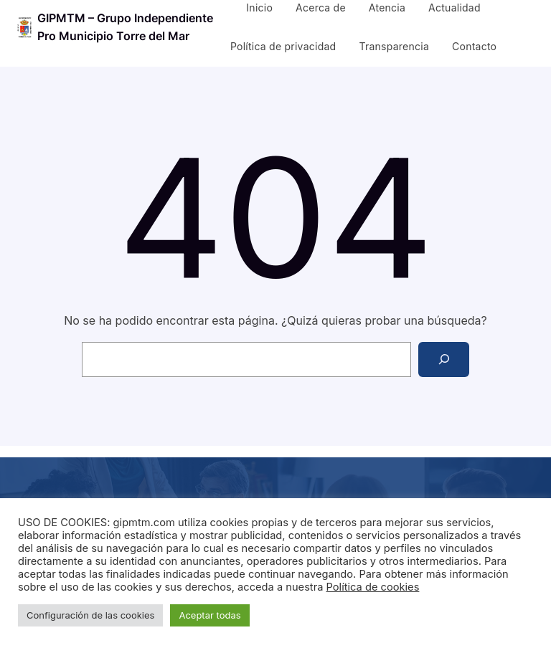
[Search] (443, 359)
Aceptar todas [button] (209, 615)
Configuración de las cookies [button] (90, 615)
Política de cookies (373, 587)
